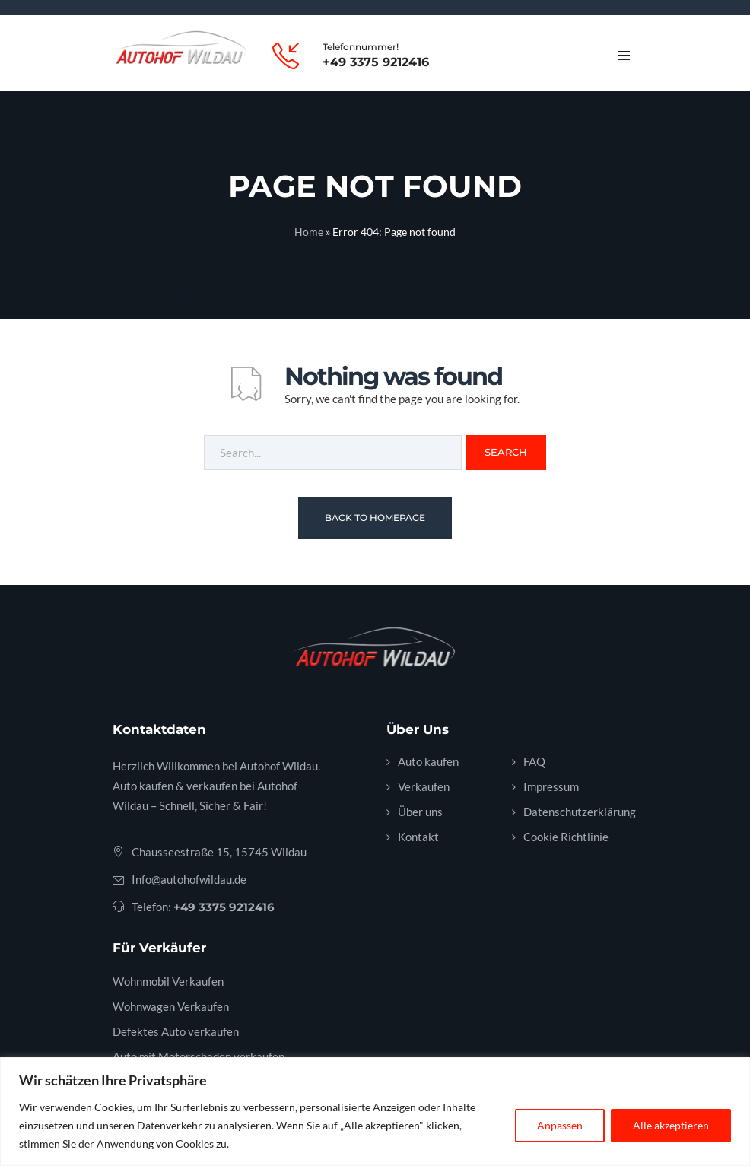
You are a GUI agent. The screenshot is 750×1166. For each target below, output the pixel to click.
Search (506, 452)
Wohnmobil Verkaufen (168, 981)
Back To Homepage (375, 517)
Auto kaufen (428, 761)
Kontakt (418, 837)
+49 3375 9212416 (376, 62)
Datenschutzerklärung (579, 811)
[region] (375, 1111)
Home (308, 231)
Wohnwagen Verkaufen (171, 1006)
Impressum (551, 786)
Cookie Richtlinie (566, 837)
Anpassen (560, 1125)
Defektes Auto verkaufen (176, 1031)
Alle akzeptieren (671, 1125)
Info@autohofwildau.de (189, 879)
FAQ (534, 761)
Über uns (420, 811)
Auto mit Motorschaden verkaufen (198, 1056)
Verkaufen (424, 786)
